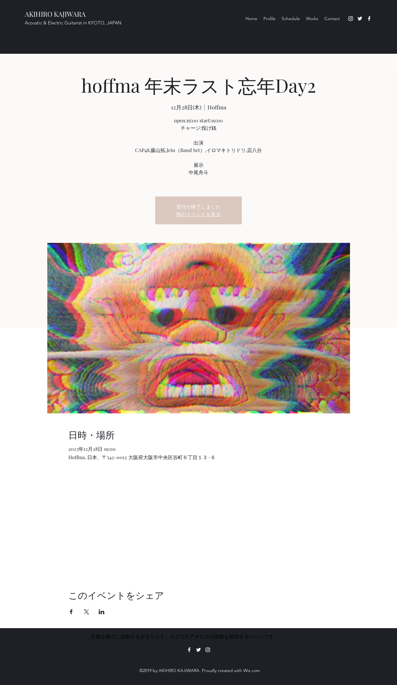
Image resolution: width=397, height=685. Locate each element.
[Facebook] (369, 18)
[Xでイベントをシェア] (86, 611)
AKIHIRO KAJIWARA (55, 14)
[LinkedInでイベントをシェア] (102, 611)
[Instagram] (351, 18)
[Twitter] (360, 18)
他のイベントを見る (198, 214)
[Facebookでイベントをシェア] (71, 611)
